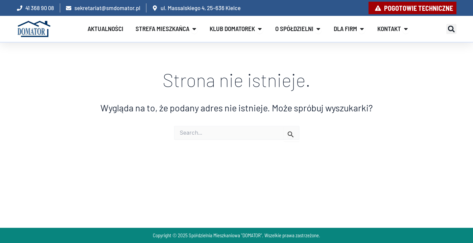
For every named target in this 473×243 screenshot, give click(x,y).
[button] (451, 29)
